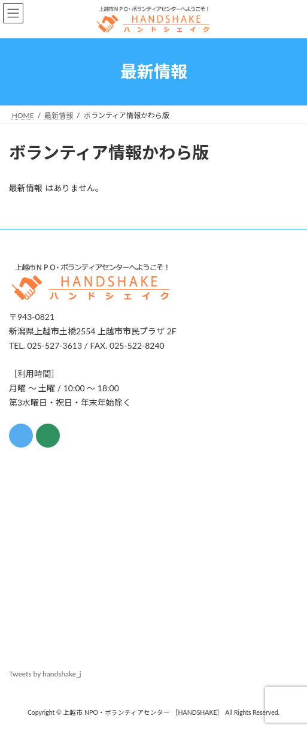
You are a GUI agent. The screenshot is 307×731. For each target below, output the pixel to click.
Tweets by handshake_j (45, 673)
